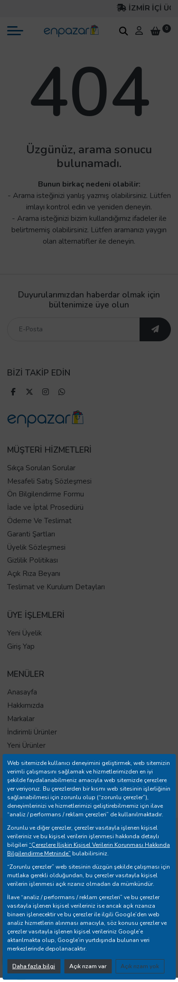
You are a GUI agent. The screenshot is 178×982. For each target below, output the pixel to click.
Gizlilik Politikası (32, 560)
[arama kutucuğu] (123, 31)
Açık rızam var (87, 966)
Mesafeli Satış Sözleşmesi (49, 481)
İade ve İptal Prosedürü (45, 507)
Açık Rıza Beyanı (33, 573)
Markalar (21, 719)
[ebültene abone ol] (155, 329)
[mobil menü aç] (15, 30)
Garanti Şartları (31, 534)
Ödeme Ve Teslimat (39, 521)
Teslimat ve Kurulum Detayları (56, 587)
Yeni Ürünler (26, 745)
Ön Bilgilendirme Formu (45, 494)
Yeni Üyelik (24, 633)
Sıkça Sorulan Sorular (41, 468)
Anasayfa (22, 692)
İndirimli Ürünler (32, 732)
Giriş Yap (21, 646)
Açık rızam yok (140, 966)
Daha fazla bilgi (33, 966)
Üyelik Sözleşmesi (36, 547)
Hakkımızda (25, 705)
